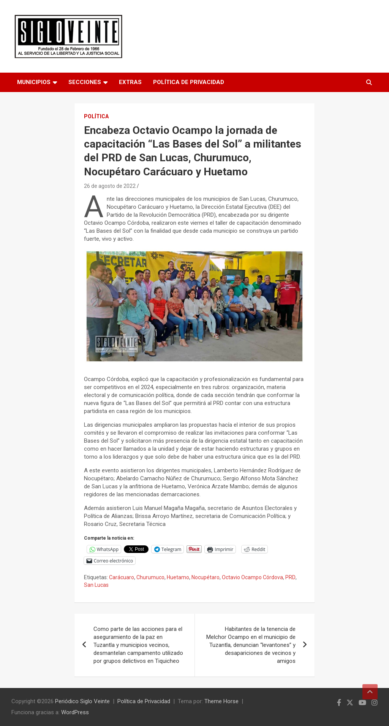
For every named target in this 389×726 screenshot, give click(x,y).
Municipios (34, 82)
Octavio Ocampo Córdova (252, 577)
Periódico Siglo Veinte (82, 701)
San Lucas (96, 585)
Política (96, 116)
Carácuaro (121, 577)
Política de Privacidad (188, 82)
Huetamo (178, 577)
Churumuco (150, 577)
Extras (130, 82)
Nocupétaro (205, 577)
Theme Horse (221, 701)
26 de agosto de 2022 (110, 186)
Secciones (84, 82)
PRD (290, 577)
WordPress (75, 712)
